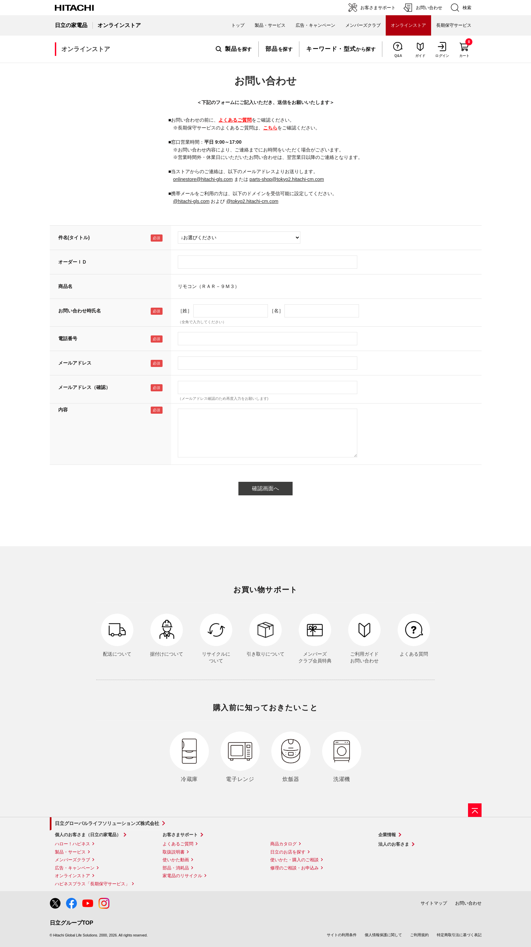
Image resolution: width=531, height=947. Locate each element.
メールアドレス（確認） (84, 387)
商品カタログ (283, 843)
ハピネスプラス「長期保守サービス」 (92, 883)
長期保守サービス (453, 25)
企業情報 (387, 834)
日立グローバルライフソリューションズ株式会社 (107, 823)
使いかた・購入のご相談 (294, 859)
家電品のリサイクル (182, 875)
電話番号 (67, 338)
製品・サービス (70, 852)
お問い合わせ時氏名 (79, 310)
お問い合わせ (468, 903)
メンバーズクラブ (363, 25)
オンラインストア (72, 875)
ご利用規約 (419, 935)
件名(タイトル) (74, 237)
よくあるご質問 (235, 120)
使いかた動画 (176, 859)
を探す (234, 49)
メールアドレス (74, 363)
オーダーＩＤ (72, 262)
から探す (341, 49)
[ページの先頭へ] (475, 810)
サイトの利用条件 (342, 935)
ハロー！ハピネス (72, 843)
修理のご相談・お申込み (294, 867)
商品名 (65, 286)
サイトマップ (434, 903)
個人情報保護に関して (383, 935)
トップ (238, 25)
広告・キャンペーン (74, 867)
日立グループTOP (71, 923)
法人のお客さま (393, 844)
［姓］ (185, 310)
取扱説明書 (174, 852)
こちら (270, 127)
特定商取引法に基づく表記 (459, 935)
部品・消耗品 (176, 867)
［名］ (276, 310)
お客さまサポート (180, 834)
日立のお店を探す (287, 852)
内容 (63, 409)
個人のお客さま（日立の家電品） (88, 834)
